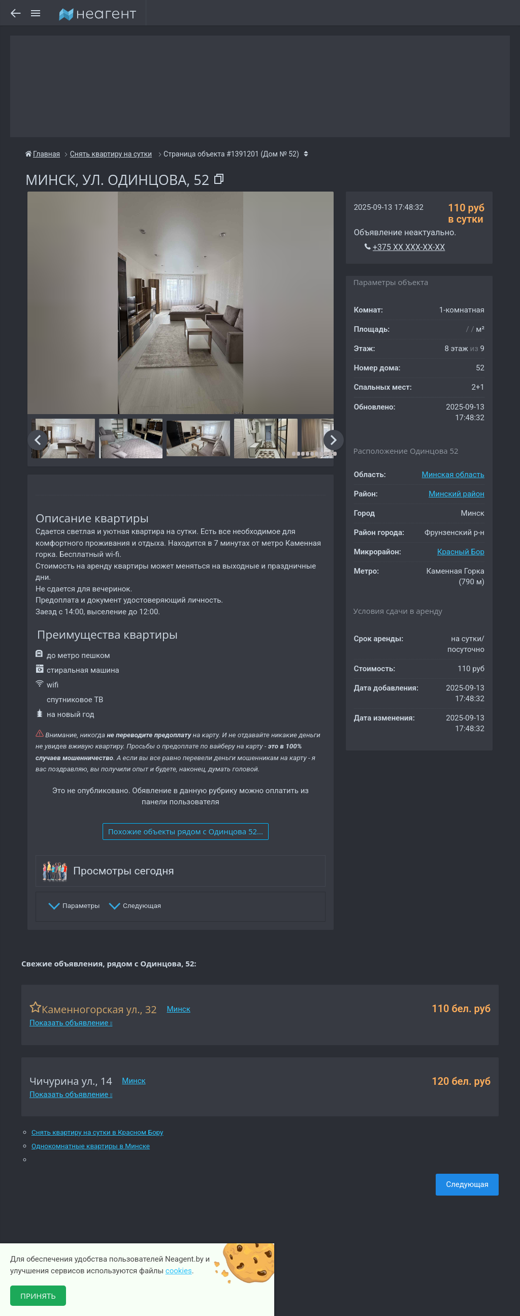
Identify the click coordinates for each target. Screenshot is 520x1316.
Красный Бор (460, 551)
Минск (178, 1009)
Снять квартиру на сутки (111, 154)
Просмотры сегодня (123, 871)
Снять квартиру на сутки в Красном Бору (97, 1132)
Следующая (467, 1184)
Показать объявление (70, 1022)
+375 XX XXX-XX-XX (409, 247)
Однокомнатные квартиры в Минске (90, 1146)
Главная (42, 154)
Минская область (453, 474)
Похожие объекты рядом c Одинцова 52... (185, 831)
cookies (179, 1270)
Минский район (456, 493)
